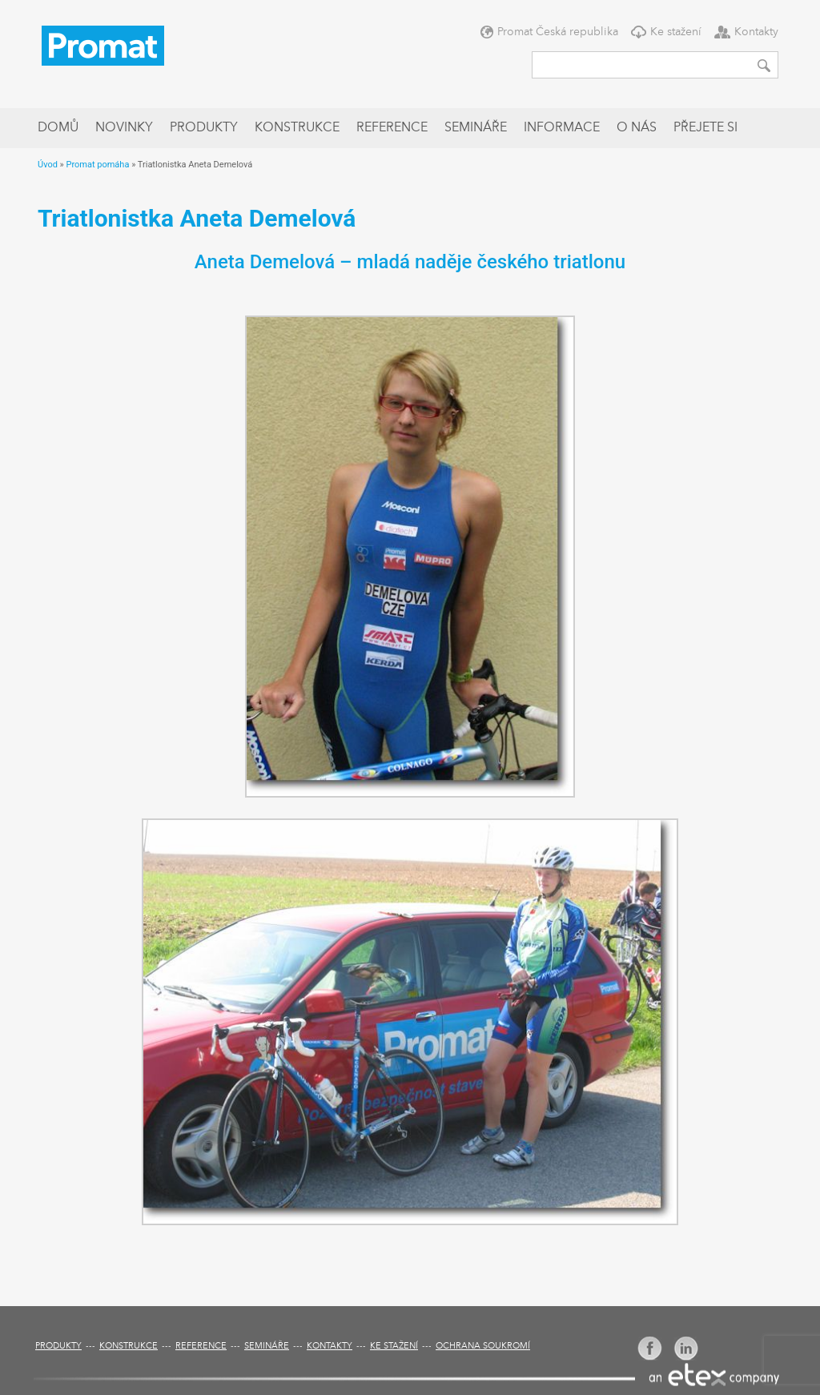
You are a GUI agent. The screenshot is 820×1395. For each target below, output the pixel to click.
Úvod (48, 164)
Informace (562, 128)
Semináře (475, 128)
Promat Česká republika (557, 32)
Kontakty (756, 32)
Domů (58, 128)
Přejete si (705, 128)
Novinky (124, 128)
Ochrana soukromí (483, 1346)
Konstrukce (297, 128)
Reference (392, 128)
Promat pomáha (97, 164)
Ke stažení (675, 32)
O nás (637, 128)
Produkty (204, 128)
